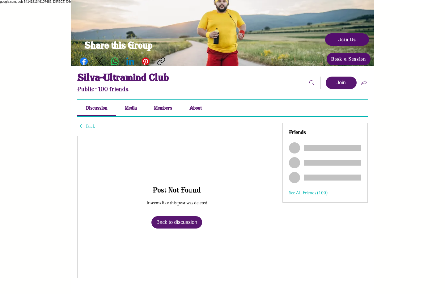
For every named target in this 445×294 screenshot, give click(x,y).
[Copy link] (161, 61)
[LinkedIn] (130, 61)
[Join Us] (347, 39)
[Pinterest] (146, 61)
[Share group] (364, 82)
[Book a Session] (349, 59)
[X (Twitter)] (99, 61)
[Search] (312, 83)
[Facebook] (84, 61)
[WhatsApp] (115, 61)
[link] (96, 108)
